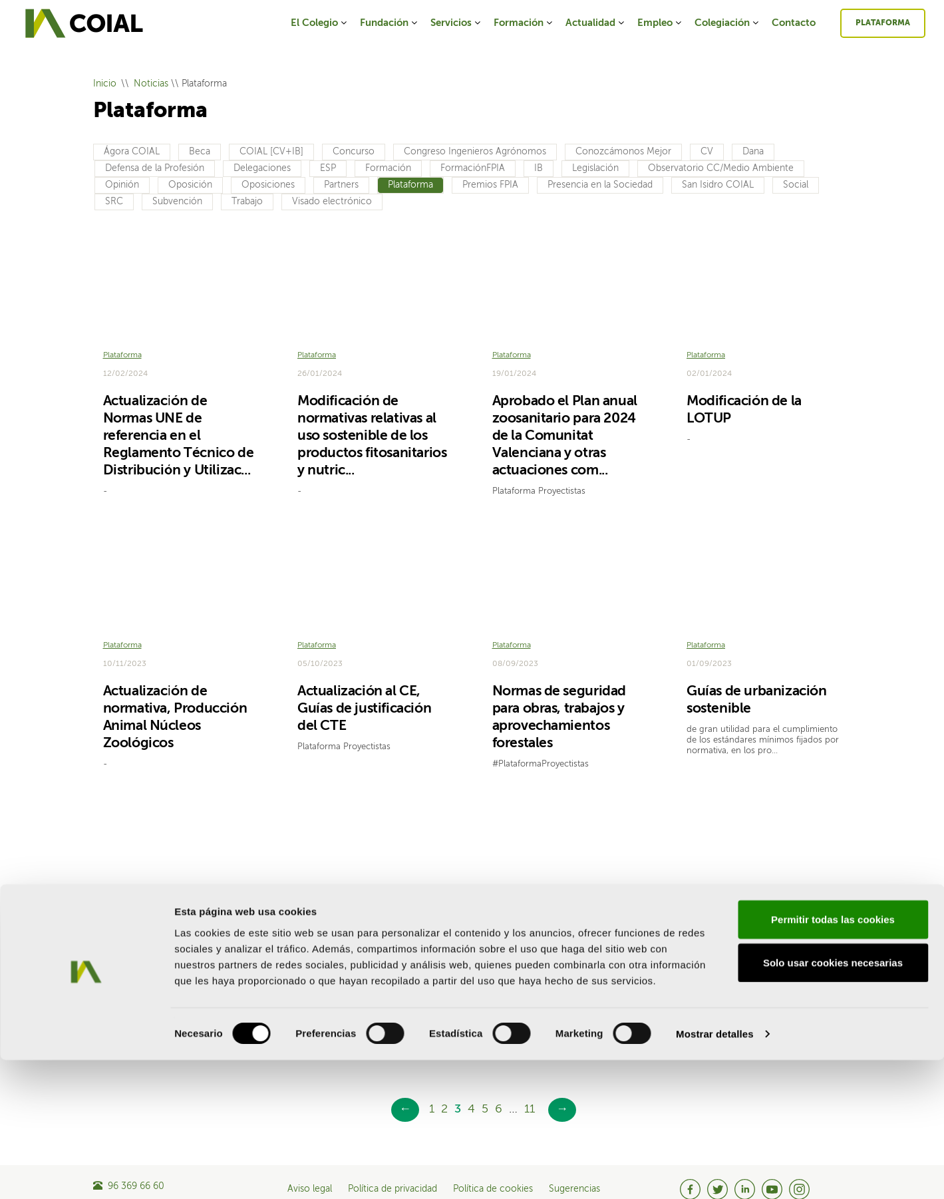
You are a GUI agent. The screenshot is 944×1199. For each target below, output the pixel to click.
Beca (199, 151)
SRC (114, 201)
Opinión (122, 185)
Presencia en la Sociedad (600, 185)
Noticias (151, 83)
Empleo (660, 23)
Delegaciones (262, 168)
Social (795, 185)
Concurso (354, 151)
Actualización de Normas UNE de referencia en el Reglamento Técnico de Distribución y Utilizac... (178, 426)
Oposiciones (268, 185)
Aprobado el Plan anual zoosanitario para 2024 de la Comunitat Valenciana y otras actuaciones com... (564, 426)
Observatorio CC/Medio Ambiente (721, 168)
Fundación (389, 23)
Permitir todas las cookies (833, 1057)
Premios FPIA (490, 185)
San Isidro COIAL (718, 185)
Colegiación (727, 23)
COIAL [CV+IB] (271, 151)
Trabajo (247, 201)
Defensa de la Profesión (154, 168)
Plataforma (883, 23)
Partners (341, 185)
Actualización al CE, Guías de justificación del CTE (364, 690)
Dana (753, 151)
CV (707, 151)
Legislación (595, 168)
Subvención (177, 201)
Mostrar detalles (715, 1172)
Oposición (190, 185)
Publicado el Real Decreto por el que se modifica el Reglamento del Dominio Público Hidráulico (178, 971)
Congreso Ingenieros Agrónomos (475, 151)
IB (538, 168)
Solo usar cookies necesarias (833, 1101)
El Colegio (320, 23)
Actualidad (595, 23)
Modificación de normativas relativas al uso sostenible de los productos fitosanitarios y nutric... (371, 426)
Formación (524, 23)
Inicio (104, 83)
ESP (328, 168)
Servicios (456, 23)
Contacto (794, 23)
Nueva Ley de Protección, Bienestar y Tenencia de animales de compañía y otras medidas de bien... (759, 971)
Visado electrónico (332, 201)
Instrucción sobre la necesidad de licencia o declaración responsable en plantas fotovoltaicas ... (568, 971)
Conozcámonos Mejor (623, 151)
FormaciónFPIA (472, 168)
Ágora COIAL (132, 151)
